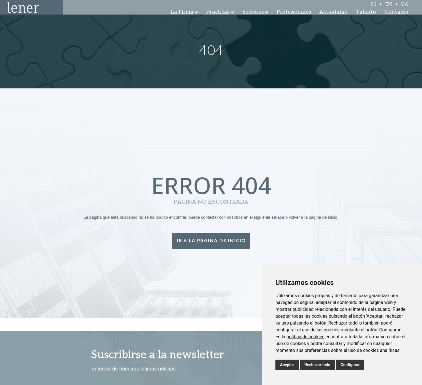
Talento (366, 20)
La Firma (182, 20)
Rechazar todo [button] (318, 364)
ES (373, 9)
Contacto (396, 20)
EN (388, 9)
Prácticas (217, 20)
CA (404, 9)
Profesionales (294, 20)
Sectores (253, 20)
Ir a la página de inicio (211, 242)
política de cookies (305, 336)
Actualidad (333, 20)
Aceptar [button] (287, 364)
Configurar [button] (350, 364)
